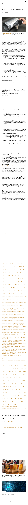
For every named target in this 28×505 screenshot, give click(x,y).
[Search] (25, 1)
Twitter (12, 421)
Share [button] (2, 478)
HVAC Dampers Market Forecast (17, 427)
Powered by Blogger (14, 502)
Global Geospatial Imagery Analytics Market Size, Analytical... (11, 355)
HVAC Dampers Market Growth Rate (7, 428)
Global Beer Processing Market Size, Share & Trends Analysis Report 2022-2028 (13, 476)
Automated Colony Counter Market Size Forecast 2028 (10, 362)
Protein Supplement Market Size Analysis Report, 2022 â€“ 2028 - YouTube (14, 408)
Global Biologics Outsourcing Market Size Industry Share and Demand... (13, 360)
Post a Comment (6, 478)
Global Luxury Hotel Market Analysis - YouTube (9, 404)
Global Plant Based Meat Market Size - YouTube (9, 406)
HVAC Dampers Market (7, 33)
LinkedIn (8, 421)
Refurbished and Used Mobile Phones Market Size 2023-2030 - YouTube (13, 410)
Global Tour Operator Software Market (8, 203)
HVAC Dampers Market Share (16, 428)
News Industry (5, 3)
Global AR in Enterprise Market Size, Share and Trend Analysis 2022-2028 (13, 261)
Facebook (16, 421)
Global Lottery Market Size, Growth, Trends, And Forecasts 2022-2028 (13, 332)
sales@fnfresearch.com (8, 418)
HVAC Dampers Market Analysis (8, 427)
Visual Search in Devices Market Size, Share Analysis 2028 (11, 363)
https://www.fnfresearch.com (7, 419)
